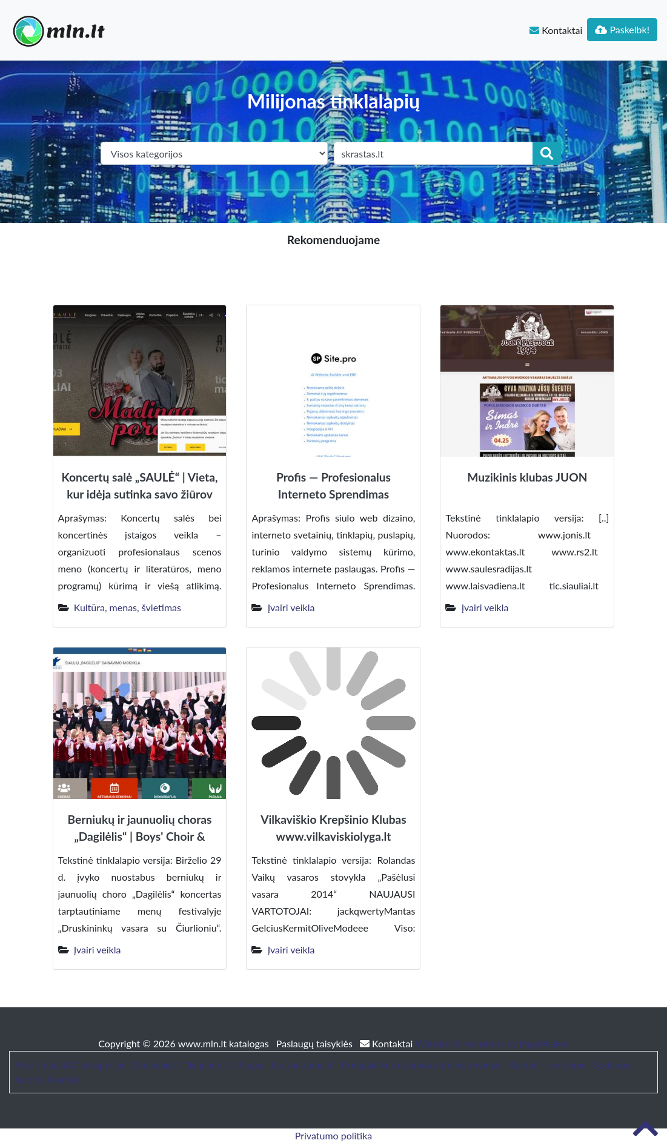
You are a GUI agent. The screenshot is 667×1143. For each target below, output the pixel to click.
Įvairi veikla (291, 607)
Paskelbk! (622, 29)
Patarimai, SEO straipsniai (70, 1064)
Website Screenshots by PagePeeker (492, 1043)
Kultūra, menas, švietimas (127, 607)
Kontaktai (555, 30)
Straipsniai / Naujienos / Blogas (197, 1064)
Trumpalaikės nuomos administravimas (421, 1064)
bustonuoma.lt (302, 1064)
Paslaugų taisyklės (315, 1043)
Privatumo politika (334, 1135)
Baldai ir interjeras (547, 1064)
